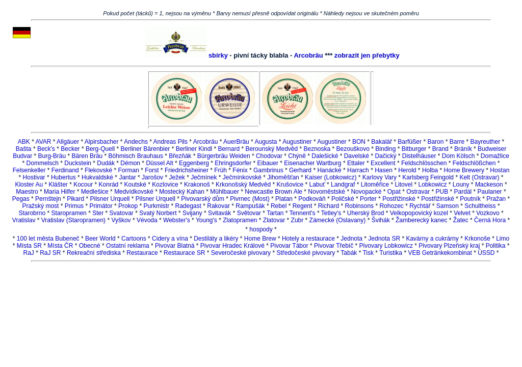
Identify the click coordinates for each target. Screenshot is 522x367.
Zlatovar (274, 220)
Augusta (265, 141)
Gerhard (300, 170)
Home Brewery (464, 170)
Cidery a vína (170, 238)
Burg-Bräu (52, 156)
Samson (447, 205)
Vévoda (147, 220)
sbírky (218, 55)
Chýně (297, 156)
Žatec (460, 220)
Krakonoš (197, 184)
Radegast (188, 205)
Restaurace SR (184, 252)
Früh (220, 170)
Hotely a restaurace (308, 238)
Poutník (470, 198)
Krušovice (289, 184)
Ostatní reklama (127, 245)
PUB (442, 191)
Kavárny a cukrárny (432, 238)
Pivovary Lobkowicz (386, 245)
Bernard (229, 148)
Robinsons (359, 205)
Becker (70, 148)
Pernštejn (48, 198)
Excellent (383, 163)
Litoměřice (375, 184)
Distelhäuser (419, 156)
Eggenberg (194, 163)
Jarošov (152, 177)
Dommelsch (43, 163)
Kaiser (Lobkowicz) (330, 177)
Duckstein (77, 163)
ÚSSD (486, 252)
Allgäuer (68, 141)
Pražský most (40, 205)
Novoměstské (326, 191)
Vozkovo (487, 213)
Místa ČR (60, 245)
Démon (130, 163)
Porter (368, 198)
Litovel (403, 184)
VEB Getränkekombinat (440, 252)
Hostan (499, 170)
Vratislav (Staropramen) (73, 220)
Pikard (75, 198)
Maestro (27, 191)
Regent (302, 205)
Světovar (249, 213)
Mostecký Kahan (181, 191)
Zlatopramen (240, 220)
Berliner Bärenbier (145, 148)
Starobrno (31, 213)
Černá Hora (490, 220)
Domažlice (495, 156)
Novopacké (366, 191)
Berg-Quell (100, 148)
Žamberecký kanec (421, 220)
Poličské (342, 198)
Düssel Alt (160, 163)
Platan (284, 198)
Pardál (463, 191)
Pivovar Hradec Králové (232, 245)
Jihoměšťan (283, 177)
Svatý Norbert (157, 213)
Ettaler (356, 163)
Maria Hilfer (59, 191)
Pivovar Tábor (289, 245)
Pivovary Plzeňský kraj (449, 245)
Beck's (46, 148)
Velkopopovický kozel (419, 213)
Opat (394, 191)
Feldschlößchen (474, 163)
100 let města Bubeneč (48, 238)
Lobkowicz (432, 184)
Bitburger (414, 148)
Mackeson (489, 184)
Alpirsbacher (102, 141)
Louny (461, 184)
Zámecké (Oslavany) (337, 220)
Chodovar (269, 156)
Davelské (356, 156)
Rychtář (419, 205)
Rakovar (218, 205)
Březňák (180, 156)
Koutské (135, 184)
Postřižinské (398, 198)
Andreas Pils (170, 141)
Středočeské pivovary (305, 252)
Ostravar (418, 191)
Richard (328, 205)
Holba (430, 170)
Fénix (239, 170)
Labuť (317, 184)
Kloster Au (29, 184)
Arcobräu (308, 55)
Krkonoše (477, 238)
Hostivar (34, 177)
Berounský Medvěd (271, 148)
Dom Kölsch (458, 156)
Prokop (128, 205)
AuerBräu (236, 141)
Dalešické (324, 156)
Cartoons (133, 238)
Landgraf (343, 184)
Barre (457, 141)
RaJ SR (50, 252)
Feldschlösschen (424, 163)
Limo (502, 238)
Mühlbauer (224, 191)
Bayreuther (485, 141)
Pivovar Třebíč (333, 245)
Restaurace (142, 252)
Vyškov (120, 220)
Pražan (496, 198)
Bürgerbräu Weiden (223, 156)
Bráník (463, 148)
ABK (24, 141)
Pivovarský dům (202, 198)
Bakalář (381, 141)
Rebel (278, 205)
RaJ (28, 252)
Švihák (381, 220)
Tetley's (331, 213)
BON (359, 141)
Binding (385, 148)
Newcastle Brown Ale (273, 191)
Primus (74, 205)
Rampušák (250, 205)
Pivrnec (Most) (249, 198)
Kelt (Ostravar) (479, 177)
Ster (97, 213)
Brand (440, 148)
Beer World (100, 238)
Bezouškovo (353, 148)
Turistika (390, 252)
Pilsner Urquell (109, 198)
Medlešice (95, 191)
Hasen (384, 170)
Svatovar (122, 213)
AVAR (43, 141)
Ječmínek (204, 177)
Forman (128, 170)
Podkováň (311, 198)
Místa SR (29, 245)
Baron (435, 141)
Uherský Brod (365, 213)
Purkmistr (156, 205)
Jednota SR (384, 238)
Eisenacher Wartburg (312, 163)
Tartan (275, 213)
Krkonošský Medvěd (243, 184)
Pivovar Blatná (174, 245)
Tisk (368, 252)
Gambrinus (268, 170)
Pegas (21, 198)
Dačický (385, 156)
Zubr (297, 220)
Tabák (349, 252)
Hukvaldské (97, 177)
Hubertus (63, 177)
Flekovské (98, 170)
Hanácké (329, 170)
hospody (260, 229)
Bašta (24, 148)
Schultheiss (479, 205)
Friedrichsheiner (186, 170)
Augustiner (296, 141)
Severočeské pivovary (241, 252)
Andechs (136, 141)
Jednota (351, 238)
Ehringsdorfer (233, 163)
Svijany (192, 213)
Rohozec (391, 205)
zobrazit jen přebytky (367, 55)
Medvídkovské (133, 191)
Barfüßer (410, 141)
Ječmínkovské (242, 177)
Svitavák (219, 213)
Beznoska (317, 148)
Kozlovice (165, 184)
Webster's (176, 220)
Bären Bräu (87, 156)
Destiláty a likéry (216, 238)
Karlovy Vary (379, 177)
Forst (152, 170)
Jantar (127, 177)
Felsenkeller (29, 170)
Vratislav (24, 220)
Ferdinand (65, 170)
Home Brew (260, 238)
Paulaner (490, 191)
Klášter (57, 184)
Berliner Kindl (194, 148)
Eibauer (267, 163)
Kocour (83, 184)
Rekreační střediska (94, 252)
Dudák (106, 163)
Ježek (177, 177)
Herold (407, 170)
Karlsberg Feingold (428, 177)
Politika (496, 245)
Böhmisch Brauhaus (136, 156)
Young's (206, 220)
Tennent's (303, 213)
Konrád (109, 184)
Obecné (89, 245)
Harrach (358, 170)
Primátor (100, 205)
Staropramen (68, 213)
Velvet (462, 213)
